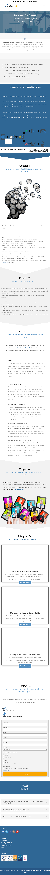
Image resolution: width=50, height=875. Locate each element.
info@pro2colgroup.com (14, 716)
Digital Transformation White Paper (25, 571)
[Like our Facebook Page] (10, 831)
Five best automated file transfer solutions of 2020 (24, 70)
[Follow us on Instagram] (13, 831)
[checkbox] (25, 759)
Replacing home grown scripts (19, 67)
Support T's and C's (36, 870)
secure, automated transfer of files (21, 348)
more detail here (19, 489)
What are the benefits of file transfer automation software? (26, 64)
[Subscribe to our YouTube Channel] (17, 831)
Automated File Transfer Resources (20, 77)
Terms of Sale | (27, 870)
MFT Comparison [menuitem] (6, 845)
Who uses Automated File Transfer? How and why (24, 74)
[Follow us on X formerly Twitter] (6, 831)
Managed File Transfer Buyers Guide (25, 613)
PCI (5, 262)
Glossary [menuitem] (3, 847)
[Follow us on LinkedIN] (3, 831)
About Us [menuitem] (4, 841)
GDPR (3, 262)
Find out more (24, 582)
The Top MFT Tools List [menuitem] (7, 843)
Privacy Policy (6, 770)
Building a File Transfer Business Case (25, 654)
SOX (8, 262)
